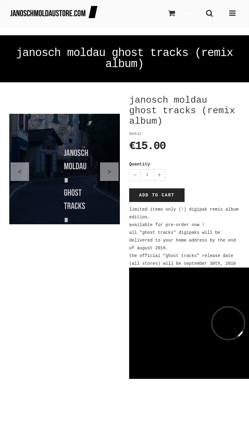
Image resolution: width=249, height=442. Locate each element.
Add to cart (156, 195)
